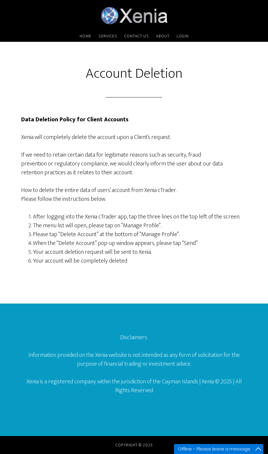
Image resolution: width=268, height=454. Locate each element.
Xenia (134, 15)
